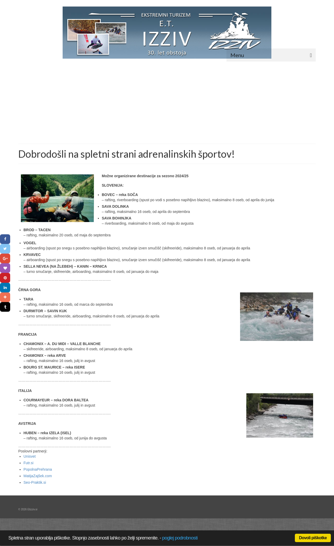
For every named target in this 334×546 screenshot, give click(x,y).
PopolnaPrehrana (37, 469)
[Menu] (271, 55)
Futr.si (28, 463)
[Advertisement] (167, 104)
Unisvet (29, 456)
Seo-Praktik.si (34, 482)
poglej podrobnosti (180, 538)
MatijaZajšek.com (37, 476)
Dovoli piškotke (313, 538)
